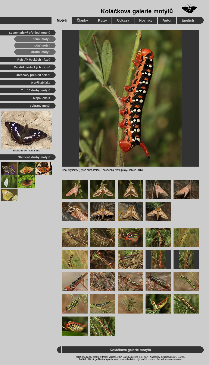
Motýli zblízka (40, 82)
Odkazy (123, 20)
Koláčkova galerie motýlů (137, 11)
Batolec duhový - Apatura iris (26, 151)
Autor (167, 20)
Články (82, 20)
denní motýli (41, 39)
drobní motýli (40, 52)
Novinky (145, 20)
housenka (108, 170)
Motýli (62, 20)
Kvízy (102, 20)
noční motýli (41, 45)
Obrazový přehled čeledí (33, 75)
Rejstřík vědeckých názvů (32, 67)
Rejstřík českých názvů (33, 59)
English (188, 20)
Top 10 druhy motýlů (35, 90)
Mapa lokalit (41, 98)
